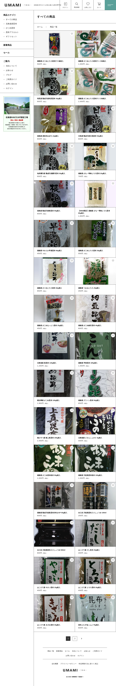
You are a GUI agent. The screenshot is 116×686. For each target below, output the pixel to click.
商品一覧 (51, 651)
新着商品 (59, 651)
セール (67, 651)
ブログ (8, 75)
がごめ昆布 (10, 28)
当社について (77, 651)
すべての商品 (11, 19)
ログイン (81, 656)
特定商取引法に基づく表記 (88, 664)
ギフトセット (11, 36)
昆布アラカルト (12, 32)
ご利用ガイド (97, 651)
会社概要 (55, 664)
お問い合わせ (70, 656)
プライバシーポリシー (68, 664)
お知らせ (87, 651)
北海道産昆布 (11, 24)
